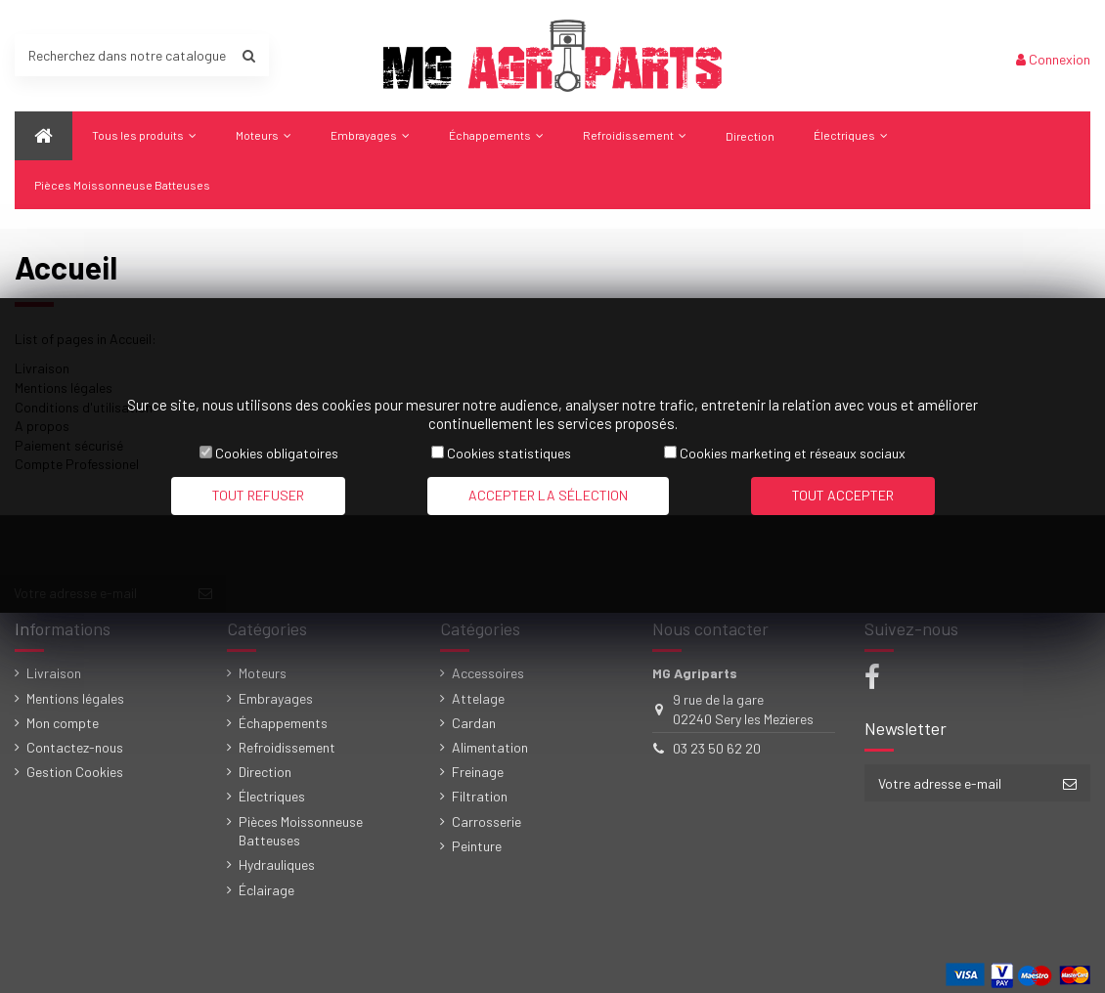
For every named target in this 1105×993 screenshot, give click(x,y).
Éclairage (266, 890)
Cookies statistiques (509, 453)
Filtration (480, 796)
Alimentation (490, 747)
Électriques (272, 796)
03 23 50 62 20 (717, 748)
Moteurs (263, 673)
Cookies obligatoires (276, 453)
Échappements (283, 722)
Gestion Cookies (74, 771)
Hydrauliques (277, 864)
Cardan (474, 722)
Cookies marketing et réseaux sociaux (793, 453)
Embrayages (276, 698)
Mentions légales (75, 698)
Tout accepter (843, 495)
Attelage (478, 698)
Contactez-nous (74, 747)
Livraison (53, 673)
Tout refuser (258, 495)
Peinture (477, 846)
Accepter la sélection (548, 495)
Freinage (478, 771)
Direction (265, 771)
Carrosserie (486, 821)
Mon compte (62, 722)
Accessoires (488, 673)
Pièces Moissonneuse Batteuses (301, 831)
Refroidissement (287, 747)
